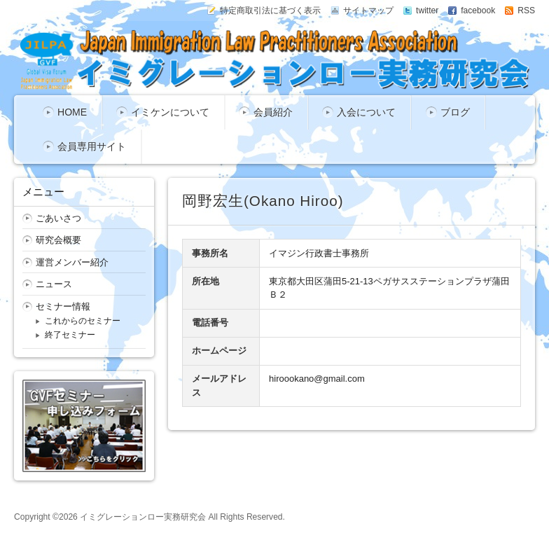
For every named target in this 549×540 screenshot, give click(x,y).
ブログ (455, 112)
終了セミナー (70, 335)
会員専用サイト (91, 146)
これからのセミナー (82, 321)
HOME (72, 112)
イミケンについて (170, 112)
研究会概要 (58, 240)
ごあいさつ (58, 218)
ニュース (54, 284)
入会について (366, 112)
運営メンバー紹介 (72, 262)
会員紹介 (273, 112)
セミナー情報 (63, 306)
